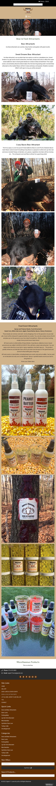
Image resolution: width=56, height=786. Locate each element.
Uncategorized (5, 728)
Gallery (3, 689)
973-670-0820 (12, 670)
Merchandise (5, 720)
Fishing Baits (5, 715)
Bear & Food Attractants (9, 694)
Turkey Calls (5, 726)
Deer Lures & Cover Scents (9, 691)
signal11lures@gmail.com (15, 673)
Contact (3, 702)
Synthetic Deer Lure (7, 723)
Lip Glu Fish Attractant (7, 718)
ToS (2, 699)
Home (3, 686)
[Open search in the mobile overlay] (28, 4)
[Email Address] (28, 764)
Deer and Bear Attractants (8, 710)
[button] (28, 767)
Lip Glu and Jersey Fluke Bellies (11, 697)
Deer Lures (4, 712)
